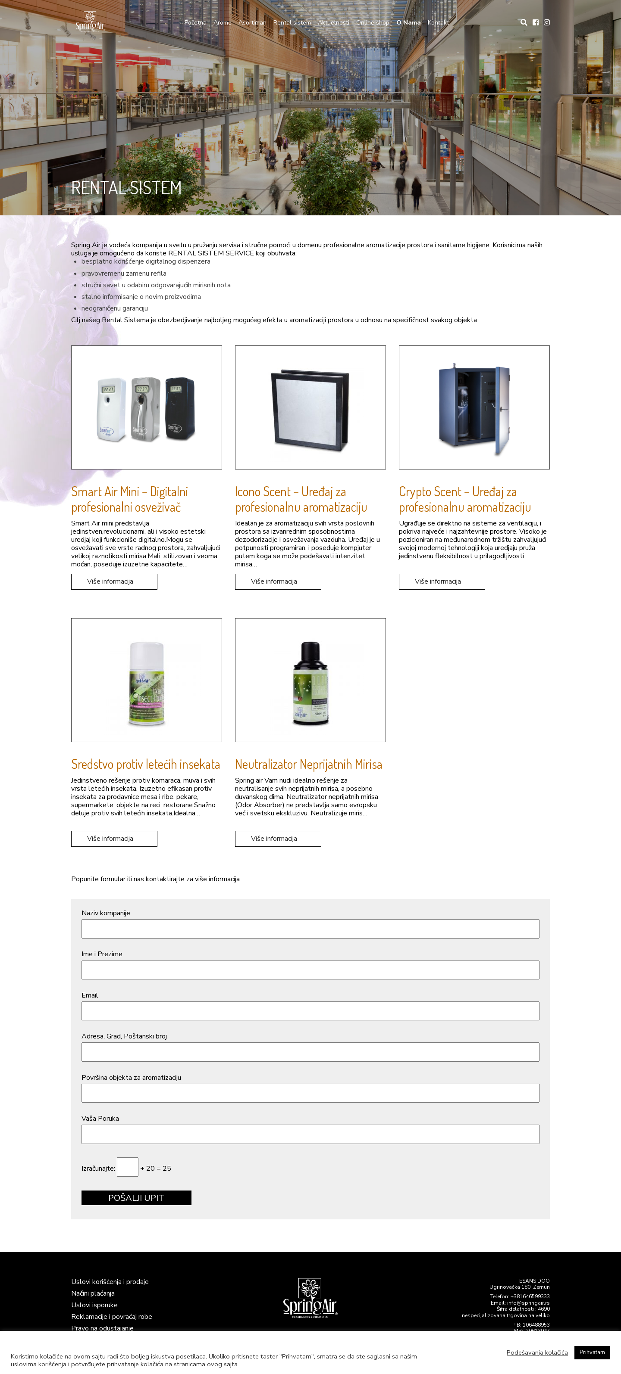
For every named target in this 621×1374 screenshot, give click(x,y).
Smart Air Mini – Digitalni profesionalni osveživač (129, 499)
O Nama (408, 23)
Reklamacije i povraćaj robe (111, 1316)
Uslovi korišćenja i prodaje (110, 1282)
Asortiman (252, 23)
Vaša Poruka (310, 1127)
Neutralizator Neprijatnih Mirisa (309, 763)
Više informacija (110, 581)
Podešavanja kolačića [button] (537, 1352)
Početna (196, 23)
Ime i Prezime (310, 963)
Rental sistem (292, 23)
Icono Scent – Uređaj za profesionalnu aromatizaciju (301, 499)
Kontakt (438, 23)
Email (310, 1004)
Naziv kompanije (310, 922)
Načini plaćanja (93, 1293)
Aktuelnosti (333, 23)
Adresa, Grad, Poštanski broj (310, 1045)
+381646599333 (530, 1296)
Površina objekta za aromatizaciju (310, 1086)
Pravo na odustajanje (102, 1328)
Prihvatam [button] (592, 1352)
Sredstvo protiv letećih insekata (145, 763)
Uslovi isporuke (94, 1305)
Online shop (372, 23)
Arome (222, 23)
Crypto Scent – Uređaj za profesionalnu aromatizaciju (465, 499)
